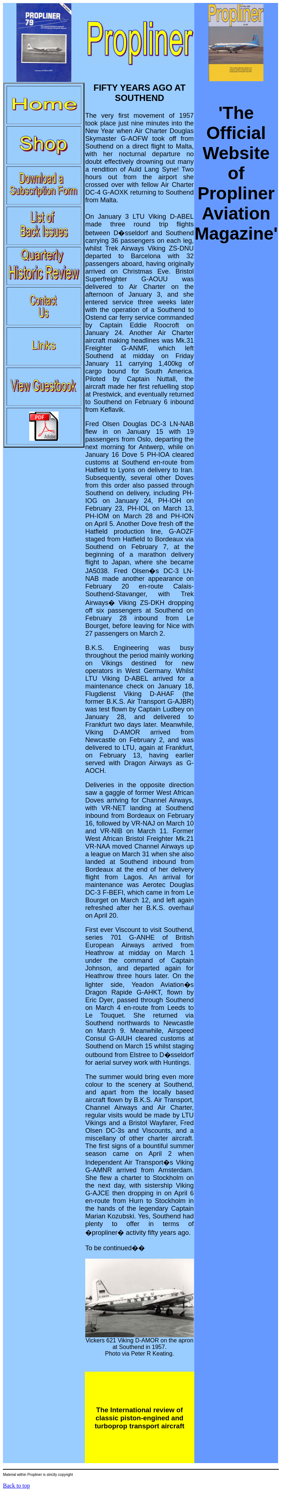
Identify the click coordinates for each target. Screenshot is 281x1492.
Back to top (16, 1485)
